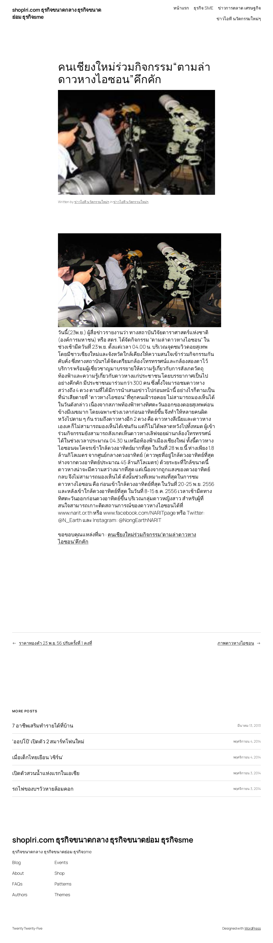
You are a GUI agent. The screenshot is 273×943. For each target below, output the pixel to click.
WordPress (253, 928)
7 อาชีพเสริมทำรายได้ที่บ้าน (42, 725)
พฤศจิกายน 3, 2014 (247, 773)
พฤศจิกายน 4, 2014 (247, 741)
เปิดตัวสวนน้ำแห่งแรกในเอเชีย (45, 773)
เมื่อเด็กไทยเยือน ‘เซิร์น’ (37, 757)
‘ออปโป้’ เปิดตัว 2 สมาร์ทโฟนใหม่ (48, 741)
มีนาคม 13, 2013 (249, 725)
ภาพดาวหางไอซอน (235, 643)
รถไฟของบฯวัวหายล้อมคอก (43, 789)
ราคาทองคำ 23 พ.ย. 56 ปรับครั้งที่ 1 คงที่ (55, 643)
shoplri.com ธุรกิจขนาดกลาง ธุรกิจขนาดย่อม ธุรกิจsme (102, 840)
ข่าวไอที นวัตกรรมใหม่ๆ (91, 201)
